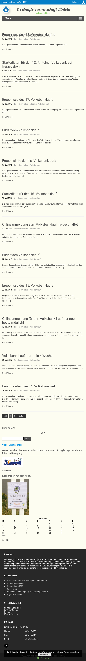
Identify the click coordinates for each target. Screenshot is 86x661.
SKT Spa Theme (43, 658)
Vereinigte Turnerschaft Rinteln (43, 9)
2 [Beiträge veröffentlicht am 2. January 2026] (49, 523)
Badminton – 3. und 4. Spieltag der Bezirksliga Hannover (27, 592)
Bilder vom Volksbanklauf (20, 130)
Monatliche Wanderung (15, 583)
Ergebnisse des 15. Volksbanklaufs (27, 285)
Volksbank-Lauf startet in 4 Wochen (28, 356)
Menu (8, 18)
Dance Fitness (12, 589)
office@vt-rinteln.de (8, 2)
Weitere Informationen (71, 652)
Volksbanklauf (35, 39)
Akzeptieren (44, 654)
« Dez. (4, 535)
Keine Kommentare (21, 39)
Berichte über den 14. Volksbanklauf (28, 386)
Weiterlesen (6, 471)
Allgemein (34, 104)
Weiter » (21, 416)
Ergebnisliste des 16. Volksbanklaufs (29, 161)
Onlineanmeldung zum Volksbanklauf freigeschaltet (40, 224)
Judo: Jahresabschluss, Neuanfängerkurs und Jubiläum (27, 581)
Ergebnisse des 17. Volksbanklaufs (27, 100)
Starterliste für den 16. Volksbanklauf (29, 194)
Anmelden (5, 540)
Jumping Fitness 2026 (15, 586)
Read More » (7, 49)
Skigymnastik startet (14, 594)
